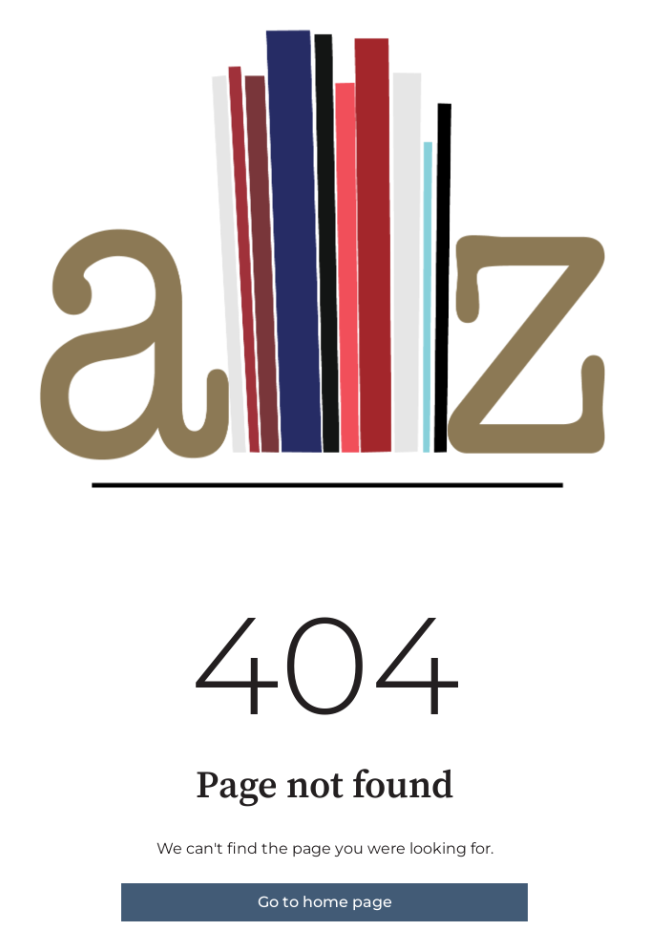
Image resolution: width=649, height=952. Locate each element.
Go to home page (325, 902)
